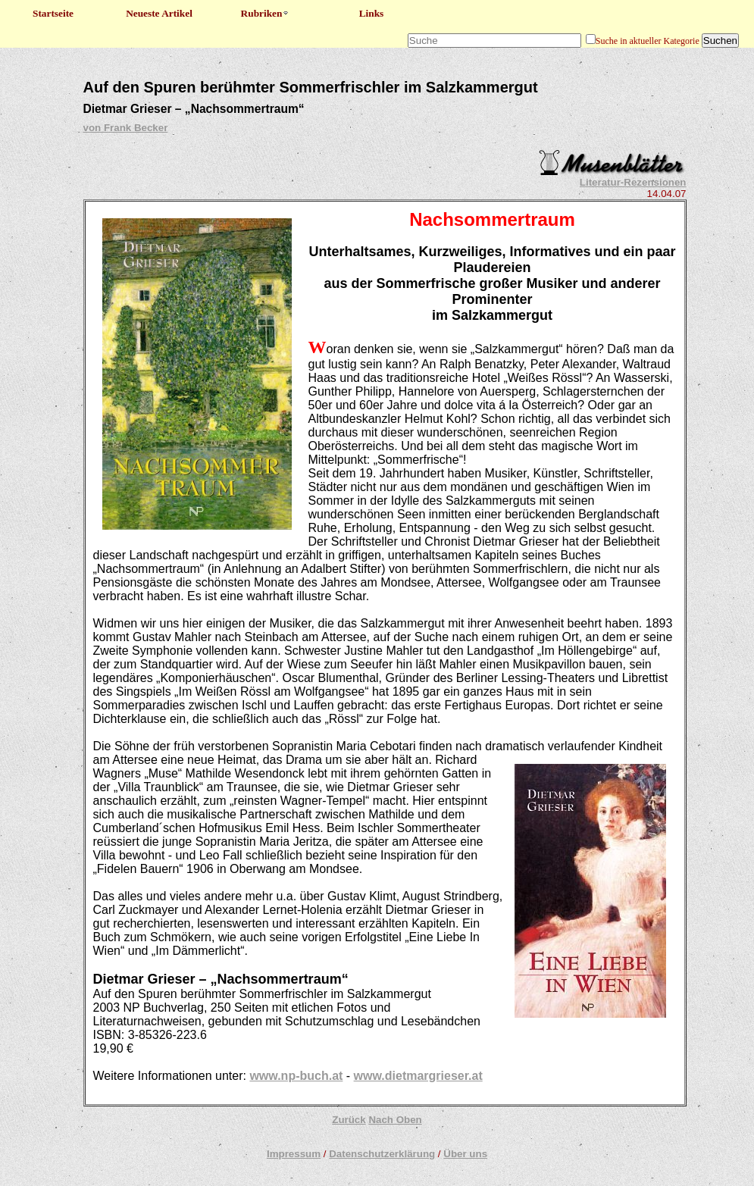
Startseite (53, 13)
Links (371, 13)
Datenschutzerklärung (382, 1153)
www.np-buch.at (296, 1075)
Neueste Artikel (159, 13)
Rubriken (265, 13)
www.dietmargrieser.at (418, 1075)
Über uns (465, 1153)
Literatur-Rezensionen (633, 182)
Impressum (294, 1153)
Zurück (348, 1119)
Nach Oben (394, 1119)
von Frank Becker (125, 127)
